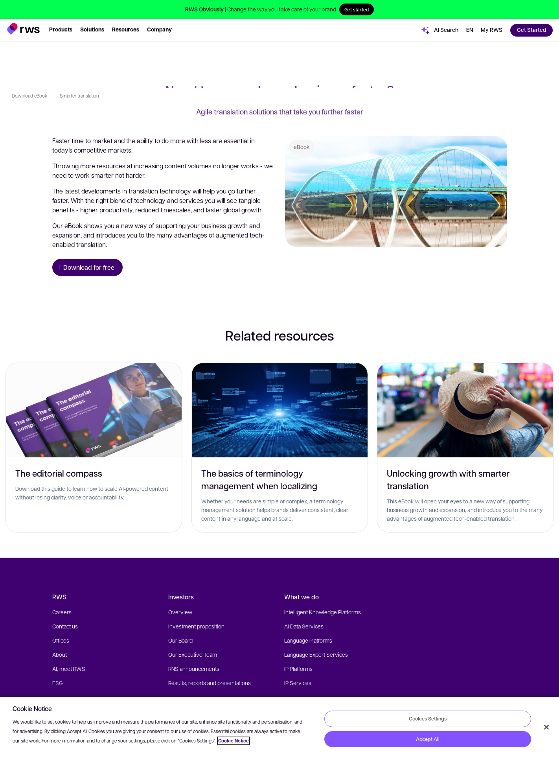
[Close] (546, 727)
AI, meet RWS (68, 668)
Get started (356, 9)
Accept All (427, 738)
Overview (180, 611)
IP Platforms (298, 668)
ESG (57, 682)
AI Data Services (304, 626)
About (59, 654)
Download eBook (29, 55)
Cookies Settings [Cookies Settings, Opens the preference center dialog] (428, 718)
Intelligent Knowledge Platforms (322, 611)
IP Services (297, 682)
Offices (60, 640)
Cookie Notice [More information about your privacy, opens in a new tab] (233, 740)
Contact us (65, 626)
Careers (62, 611)
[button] (23, 29)
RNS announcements (193, 668)
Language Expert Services (316, 654)
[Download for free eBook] (87, 267)
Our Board (180, 640)
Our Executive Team (192, 654)
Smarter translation (79, 55)
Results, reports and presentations (209, 682)
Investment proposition (196, 626)
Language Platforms (308, 640)
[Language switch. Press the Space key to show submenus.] (469, 30)
